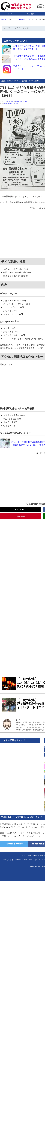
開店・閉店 (30, 14)
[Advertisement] (22, 596)
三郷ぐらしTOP (5, 19)
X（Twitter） (21, 509)
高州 (5, 103)
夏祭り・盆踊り (13, 103)
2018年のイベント (24, 19)
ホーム (10, 14)
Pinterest (21, 516)
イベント (14, 19)
